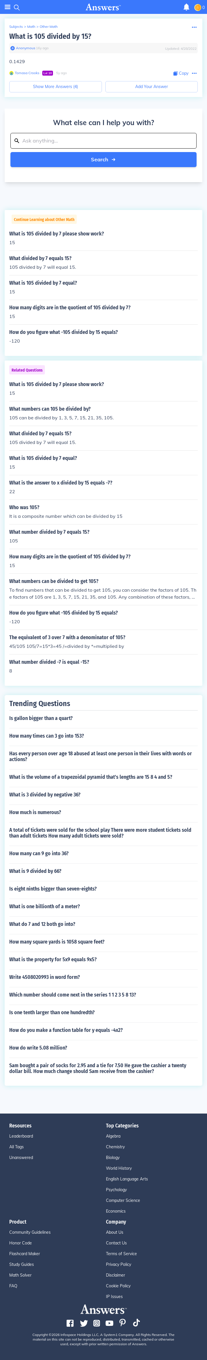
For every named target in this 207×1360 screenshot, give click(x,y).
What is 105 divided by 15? (50, 36)
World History (119, 1168)
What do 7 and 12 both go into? (42, 924)
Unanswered (21, 1157)
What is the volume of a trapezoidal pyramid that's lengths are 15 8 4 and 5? (90, 777)
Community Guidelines (30, 1232)
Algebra (113, 1136)
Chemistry (115, 1146)
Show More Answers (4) (55, 86)
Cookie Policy (118, 1285)
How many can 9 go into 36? (39, 853)
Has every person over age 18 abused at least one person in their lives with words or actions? (100, 756)
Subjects (16, 26)
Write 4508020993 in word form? (44, 977)
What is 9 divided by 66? (35, 871)
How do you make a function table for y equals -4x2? (66, 1030)
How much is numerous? (35, 812)
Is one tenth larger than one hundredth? (52, 1012)
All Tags (16, 1146)
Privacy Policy (118, 1264)
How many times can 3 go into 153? (46, 736)
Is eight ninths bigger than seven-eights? (53, 889)
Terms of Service (121, 1253)
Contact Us (116, 1243)
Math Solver (20, 1275)
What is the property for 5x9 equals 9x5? (53, 959)
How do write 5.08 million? (38, 1048)
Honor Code (20, 1243)
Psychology (116, 1189)
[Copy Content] (180, 73)
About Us (114, 1232)
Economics (116, 1211)
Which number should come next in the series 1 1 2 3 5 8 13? (72, 995)
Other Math (49, 26)
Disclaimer (115, 1275)
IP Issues (114, 1296)
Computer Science (123, 1200)
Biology (113, 1157)
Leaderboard (21, 1136)
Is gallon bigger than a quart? (41, 718)
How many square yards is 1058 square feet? (57, 942)
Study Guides (21, 1264)
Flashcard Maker (24, 1253)
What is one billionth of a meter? (44, 906)
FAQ (13, 1285)
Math (31, 26)
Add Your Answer (151, 86)
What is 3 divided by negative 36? (44, 794)
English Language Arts (127, 1179)
